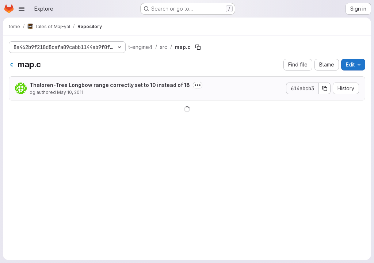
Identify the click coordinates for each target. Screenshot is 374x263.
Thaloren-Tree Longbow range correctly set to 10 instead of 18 (110, 85)
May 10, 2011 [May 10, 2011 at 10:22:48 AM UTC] (70, 92)
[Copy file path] (198, 47)
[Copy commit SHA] (325, 88)
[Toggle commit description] (197, 85)
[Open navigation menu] (21, 9)
